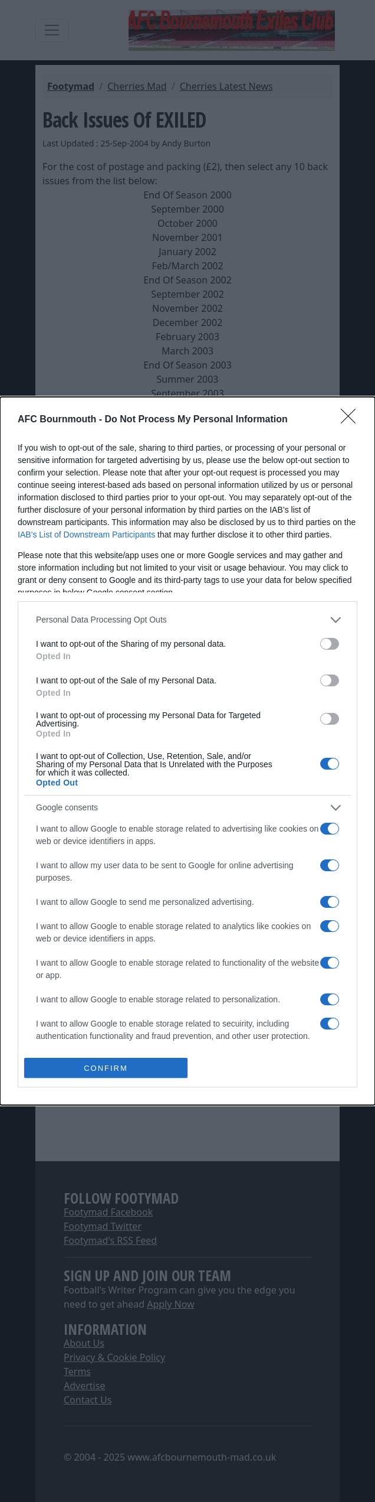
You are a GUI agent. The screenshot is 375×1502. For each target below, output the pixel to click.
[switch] (329, 644)
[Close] (352, 420)
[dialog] (187, 751)
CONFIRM (106, 1067)
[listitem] (187, 620)
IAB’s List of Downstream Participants (86, 534)
